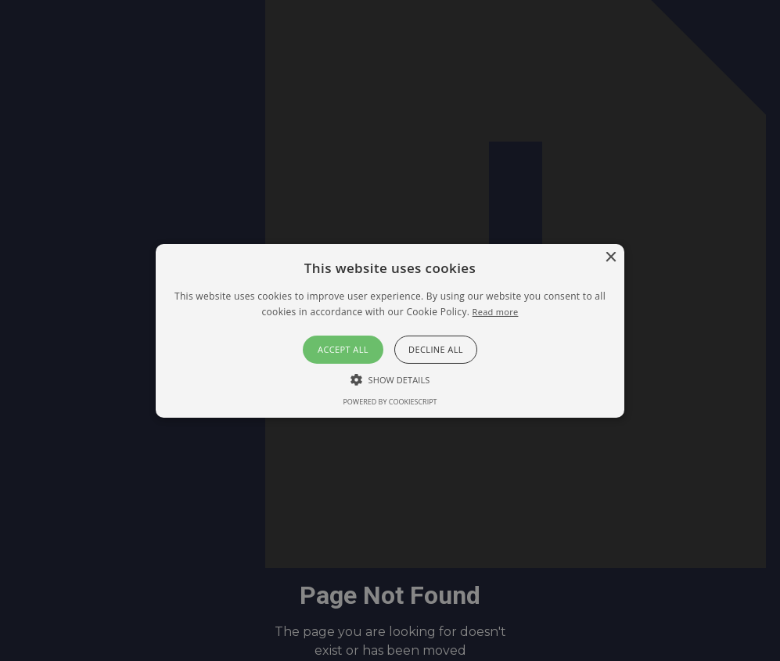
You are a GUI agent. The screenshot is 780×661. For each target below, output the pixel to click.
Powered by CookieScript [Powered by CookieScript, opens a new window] (390, 402)
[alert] (390, 330)
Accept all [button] (343, 349)
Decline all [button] (435, 349)
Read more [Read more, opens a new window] (496, 312)
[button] (390, 330)
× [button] (610, 257)
